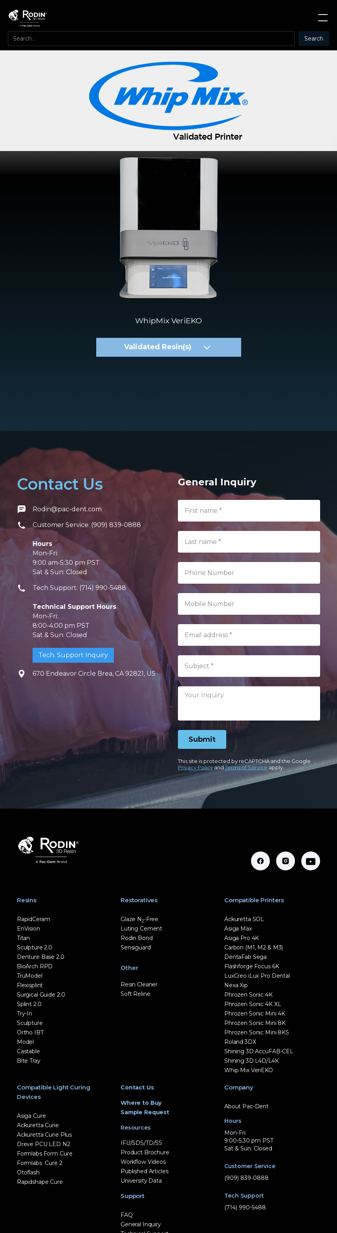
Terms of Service (246, 767)
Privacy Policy (195, 767)
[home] (27, 17)
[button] (321, 17)
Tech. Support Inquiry (73, 655)
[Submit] (202, 739)
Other (129, 967)
